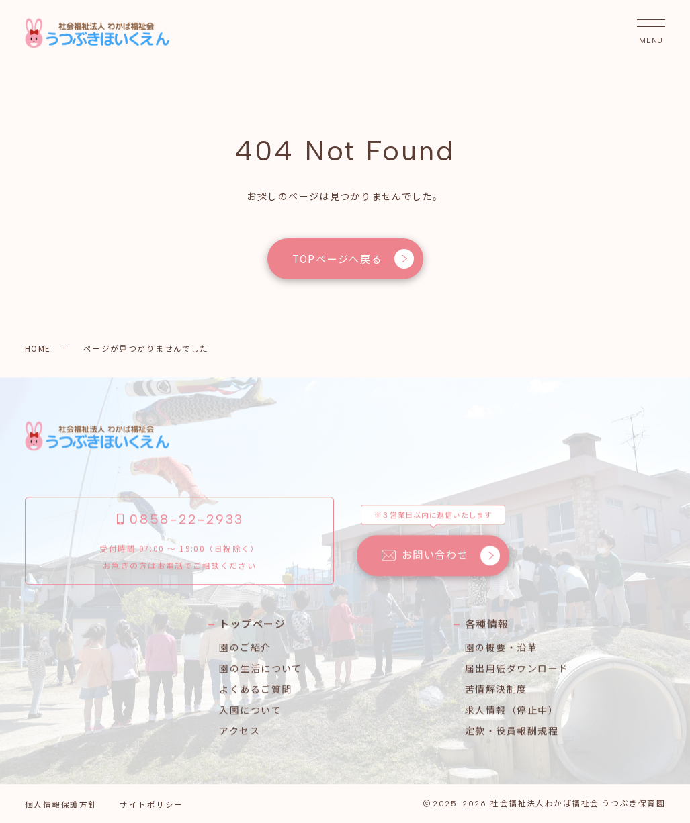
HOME (38, 348)
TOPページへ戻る (352, 259)
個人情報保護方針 (61, 804)
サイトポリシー (151, 804)
